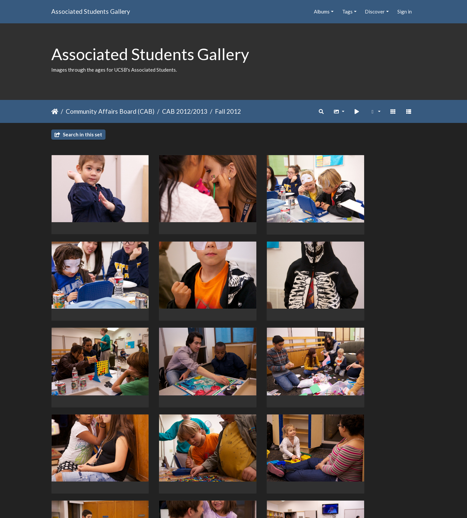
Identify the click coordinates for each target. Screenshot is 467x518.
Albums (322, 11)
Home (54, 111)
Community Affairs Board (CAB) (110, 111)
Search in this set (78, 134)
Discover (375, 11)
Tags (347, 11)
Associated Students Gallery (90, 11)
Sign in (404, 11)
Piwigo (247, 504)
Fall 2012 (228, 111)
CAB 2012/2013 (184, 111)
